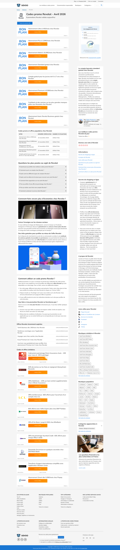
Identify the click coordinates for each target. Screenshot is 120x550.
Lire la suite (82, 468)
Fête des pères (20, 513)
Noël (18, 508)
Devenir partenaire (65, 527)
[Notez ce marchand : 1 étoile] (79, 145)
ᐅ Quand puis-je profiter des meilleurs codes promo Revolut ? (36, 166)
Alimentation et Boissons (67, 504)
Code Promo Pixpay (84, 357)
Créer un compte (92, 1)
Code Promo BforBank (84, 336)
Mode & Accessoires (66, 497)
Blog (18, 527)
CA (83, 540)
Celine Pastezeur (91, 120)
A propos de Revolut (84, 157)
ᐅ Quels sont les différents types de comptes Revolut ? (34, 173)
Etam (80, 400)
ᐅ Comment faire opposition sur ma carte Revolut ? (33, 180)
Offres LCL (82, 373)
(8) (25, 23)
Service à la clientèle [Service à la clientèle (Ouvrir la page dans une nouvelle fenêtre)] (85, 317)
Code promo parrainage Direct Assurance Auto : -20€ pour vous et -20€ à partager (47, 354)
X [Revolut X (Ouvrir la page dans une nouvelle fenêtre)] (80, 322)
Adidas (86, 390)
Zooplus (92, 400)
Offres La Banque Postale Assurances (88, 370)
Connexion (100, 1)
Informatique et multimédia (67, 500)
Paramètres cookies (44, 527)
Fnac (80, 390)
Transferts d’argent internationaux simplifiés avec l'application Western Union (45, 464)
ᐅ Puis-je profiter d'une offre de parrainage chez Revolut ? (35, 184)
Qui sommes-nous (21, 523)
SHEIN (88, 387)
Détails (66, 35)
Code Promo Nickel (84, 360)
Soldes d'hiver (20, 506)
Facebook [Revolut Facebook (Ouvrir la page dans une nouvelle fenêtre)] (82, 319)
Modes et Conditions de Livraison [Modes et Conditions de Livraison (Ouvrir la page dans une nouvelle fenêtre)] (89, 314)
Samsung (81, 406)
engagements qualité (95, 57)
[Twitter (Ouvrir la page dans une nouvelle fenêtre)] (22, 539)
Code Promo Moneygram (85, 354)
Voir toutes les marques (84, 375)
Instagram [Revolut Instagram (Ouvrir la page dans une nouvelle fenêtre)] (82, 324)
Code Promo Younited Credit (86, 367)
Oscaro (98, 412)
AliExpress (81, 387)
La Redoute (82, 384)
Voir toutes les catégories (84, 431)
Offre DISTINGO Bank (84, 363)
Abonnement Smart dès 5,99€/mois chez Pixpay (45, 477)
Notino (95, 406)
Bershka (88, 396)
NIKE (94, 387)
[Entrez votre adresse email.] (48, 537)
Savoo (18, 9)
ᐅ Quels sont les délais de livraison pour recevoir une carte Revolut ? (38, 177)
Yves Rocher (91, 403)
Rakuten (95, 396)
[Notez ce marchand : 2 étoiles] (81, 145)
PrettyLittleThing (83, 415)
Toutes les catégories (66, 507)
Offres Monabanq (83, 342)
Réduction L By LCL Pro (93, 373)
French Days (20, 502)
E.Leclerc (89, 406)
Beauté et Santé (65, 502)
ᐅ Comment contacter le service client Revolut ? (32, 191)
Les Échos (90, 409)
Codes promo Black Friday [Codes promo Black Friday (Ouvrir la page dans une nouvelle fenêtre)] (89, 497)
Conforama (91, 412)
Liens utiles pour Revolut (85, 160)
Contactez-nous (21, 525)
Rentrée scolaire (21, 510)
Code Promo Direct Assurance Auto (88, 345)
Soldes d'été (20, 504)
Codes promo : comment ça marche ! (70, 525)
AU (93, 538)
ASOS (96, 384)
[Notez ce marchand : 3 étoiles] (83, 145)
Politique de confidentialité (45, 523)
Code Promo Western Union (86, 348)
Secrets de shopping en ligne (86, 154)
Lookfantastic (82, 412)
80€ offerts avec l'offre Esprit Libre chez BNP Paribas (47, 409)
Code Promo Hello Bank (85, 351)
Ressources (85, 498)
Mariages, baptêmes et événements (25, 515)
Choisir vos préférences (44, 529)
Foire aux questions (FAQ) (67, 523)
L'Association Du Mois (88, 500)
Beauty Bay (82, 409)
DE (90, 538)
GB (87, 538)
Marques (24, 9)
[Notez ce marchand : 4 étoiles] (85, 145)
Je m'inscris (61, 537)
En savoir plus (83, 548)
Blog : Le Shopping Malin (80, 1)
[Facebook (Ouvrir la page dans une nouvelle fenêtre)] (18, 539)
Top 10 (18, 497)
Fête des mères (20, 511)
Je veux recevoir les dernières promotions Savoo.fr (52, 540)
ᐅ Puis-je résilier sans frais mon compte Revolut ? (33, 187)
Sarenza (90, 393)
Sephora (90, 384)
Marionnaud (82, 403)
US (83, 538)
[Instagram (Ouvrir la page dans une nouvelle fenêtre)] (25, 539)
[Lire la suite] (101, 426)
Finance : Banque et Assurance (87, 428)
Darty (92, 390)
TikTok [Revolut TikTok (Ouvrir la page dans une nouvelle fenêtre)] (81, 327)
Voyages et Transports (66, 498)
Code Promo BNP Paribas (85, 339)
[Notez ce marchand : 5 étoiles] (87, 145)
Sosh (86, 400)
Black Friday (20, 500)
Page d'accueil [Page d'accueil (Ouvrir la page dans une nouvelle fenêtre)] (83, 312)
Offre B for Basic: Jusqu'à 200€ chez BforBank (44, 422)
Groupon (97, 393)
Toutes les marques (43, 507)
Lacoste (81, 396)
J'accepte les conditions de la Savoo (55, 542)
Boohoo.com (82, 393)
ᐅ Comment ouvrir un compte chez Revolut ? (31, 170)
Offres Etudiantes (21, 498)
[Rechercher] (98, 5)
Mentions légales (43, 525)
